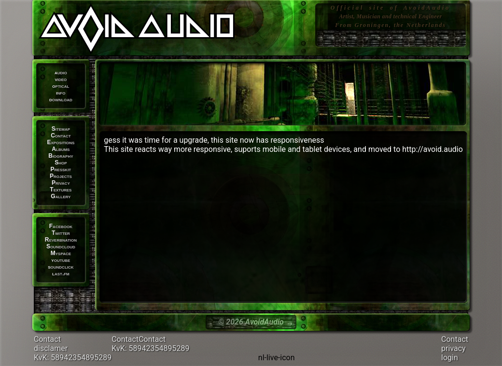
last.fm (61, 273)
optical (60, 85)
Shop (61, 162)
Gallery (60, 196)
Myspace (61, 253)
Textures (60, 189)
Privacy (61, 182)
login (449, 357)
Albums (61, 149)
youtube (60, 260)
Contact (60, 135)
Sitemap (61, 128)
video (61, 79)
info (60, 92)
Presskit (61, 169)
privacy (453, 348)
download (60, 99)
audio (61, 72)
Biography (60, 155)
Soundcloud (60, 246)
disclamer (51, 348)
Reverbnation (61, 239)
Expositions (60, 142)
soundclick (60, 266)
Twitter (61, 233)
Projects (61, 176)
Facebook (60, 226)
